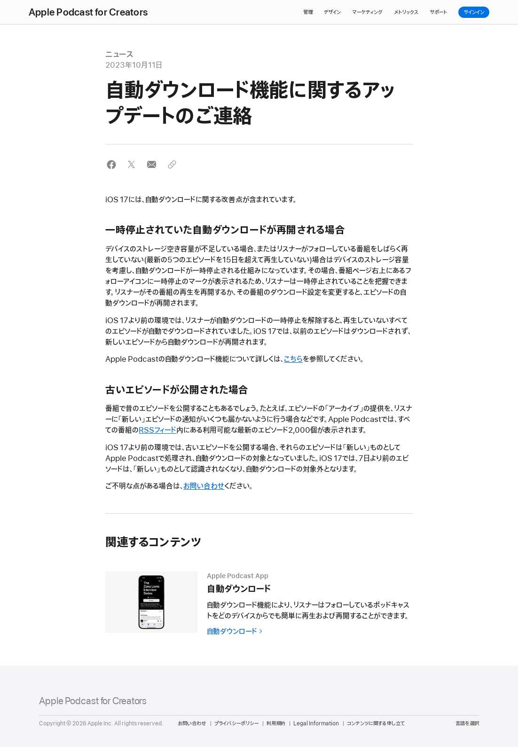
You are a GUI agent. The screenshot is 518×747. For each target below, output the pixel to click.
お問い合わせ (203, 486)
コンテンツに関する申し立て (376, 723)
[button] (111, 164)
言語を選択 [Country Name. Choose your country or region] (467, 723)
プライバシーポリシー (236, 723)
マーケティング (367, 12)
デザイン (332, 12)
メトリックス (406, 12)
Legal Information (316, 723)
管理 (308, 12)
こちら (293, 359)
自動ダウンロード (232, 631)
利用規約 (276, 723)
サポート (438, 12)
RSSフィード (157, 430)
